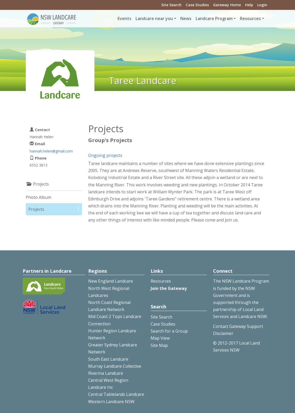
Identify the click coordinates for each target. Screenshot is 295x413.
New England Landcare (110, 281)
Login (262, 4)
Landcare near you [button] (154, 18)
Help (249, 4)
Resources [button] (250, 18)
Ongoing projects (105, 155)
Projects (36, 209)
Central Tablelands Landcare (116, 394)
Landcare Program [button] (214, 18)
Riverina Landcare (105, 373)
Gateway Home (227, 4)
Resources (161, 281)
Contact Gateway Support (238, 326)
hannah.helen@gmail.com (51, 151)
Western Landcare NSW (111, 401)
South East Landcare (108, 359)
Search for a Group (169, 331)
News (185, 18)
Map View (160, 338)
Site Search (171, 4)
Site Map (159, 345)
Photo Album (38, 197)
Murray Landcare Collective (114, 366)
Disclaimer (223, 333)
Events (124, 18)
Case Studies (197, 4)
